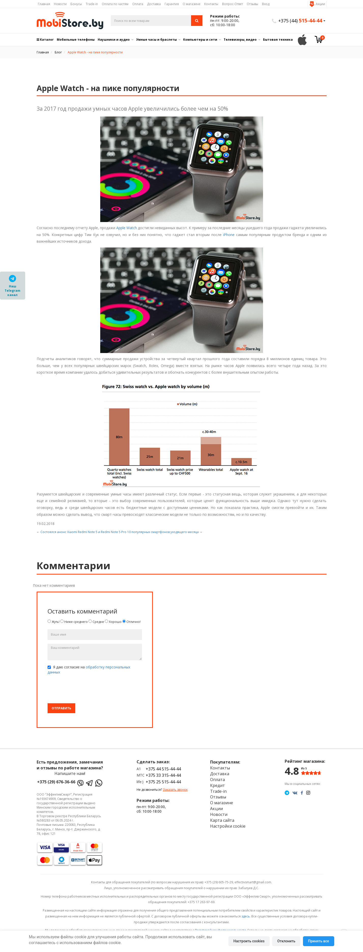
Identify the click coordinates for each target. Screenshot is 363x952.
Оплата (137, 4)
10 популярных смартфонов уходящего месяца (163, 532)
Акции (320, 4)
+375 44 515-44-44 (163, 769)
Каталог (45, 39)
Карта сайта (222, 820)
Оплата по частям (115, 4)
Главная (44, 4)
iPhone (229, 234)
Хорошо (113, 622)
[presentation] (86, 689)
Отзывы (252, 4)
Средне (96, 622)
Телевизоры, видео (240, 39)
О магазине (191, 4)
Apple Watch (126, 227)
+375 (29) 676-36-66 (56, 782)
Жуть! (54, 622)
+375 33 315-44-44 (163, 775)
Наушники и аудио (114, 39)
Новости (60, 4)
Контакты (211, 4)
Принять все (318, 941)
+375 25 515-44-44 (163, 782)
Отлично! (131, 622)
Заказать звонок (175, 789)
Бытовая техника (278, 39)
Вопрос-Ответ (232, 4)
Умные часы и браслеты (156, 39)
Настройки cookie (227, 826)
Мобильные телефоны (76, 39)
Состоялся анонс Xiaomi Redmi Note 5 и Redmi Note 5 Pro (83, 532)
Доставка (154, 4)
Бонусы (76, 4)
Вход (265, 4)
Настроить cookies (249, 941)
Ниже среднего (74, 622)
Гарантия (172, 4)
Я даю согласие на (89, 670)
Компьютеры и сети (200, 39)
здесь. (246, 916)
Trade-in (92, 4)
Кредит (217, 785)
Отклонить (286, 941)
